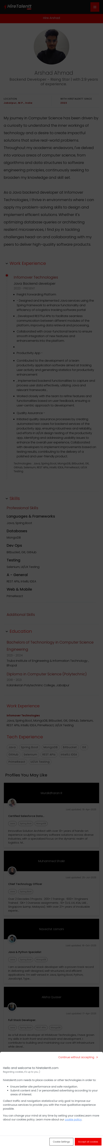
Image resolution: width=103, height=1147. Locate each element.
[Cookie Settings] (61, 1142)
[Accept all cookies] (88, 1142)
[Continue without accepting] (78, 1057)
